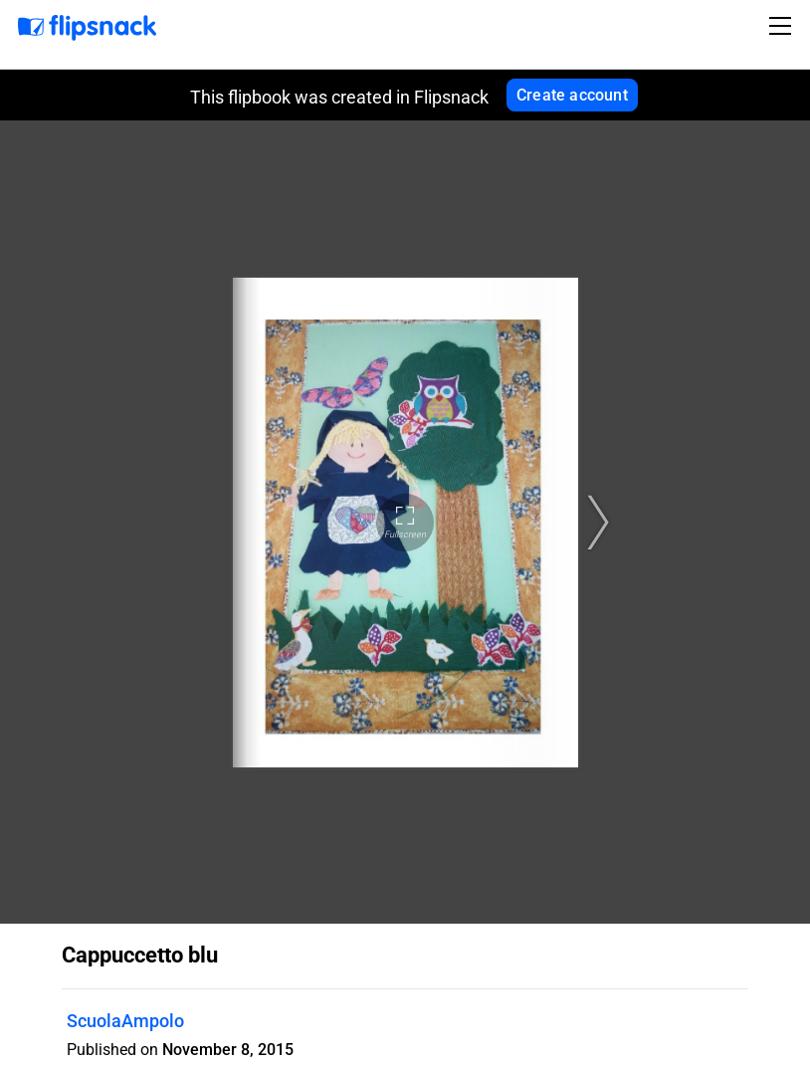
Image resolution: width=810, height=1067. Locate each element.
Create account (572, 95)
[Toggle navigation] (783, 26)
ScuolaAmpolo (125, 1020)
